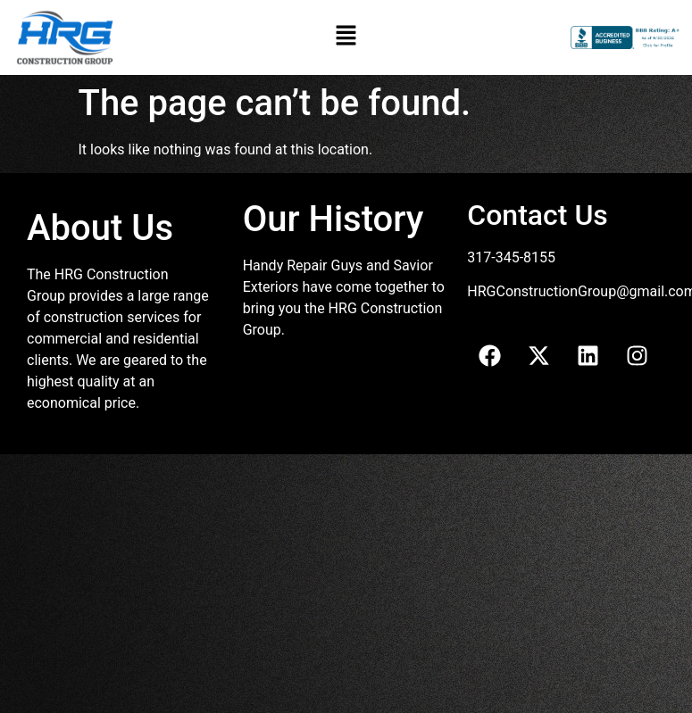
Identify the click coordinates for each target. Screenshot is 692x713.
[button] (345, 37)
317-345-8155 (511, 257)
